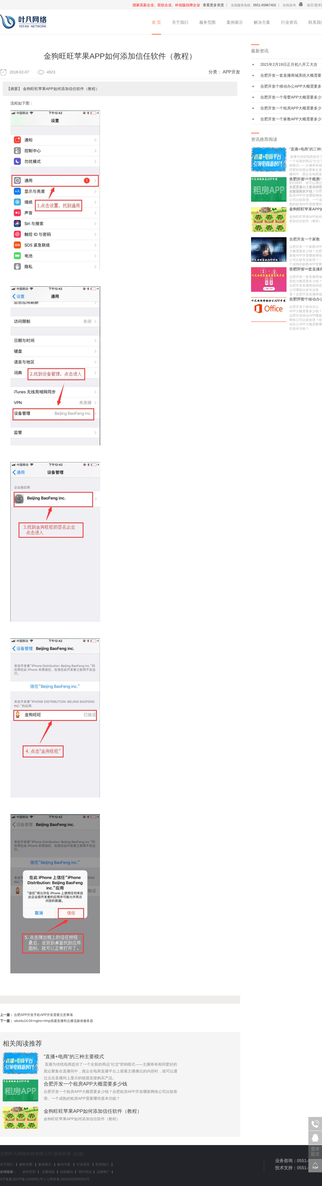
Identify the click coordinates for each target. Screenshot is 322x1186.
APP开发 (231, 72)
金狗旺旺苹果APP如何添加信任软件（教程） (93, 1111)
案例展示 (234, 22)
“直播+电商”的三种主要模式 (74, 1056)
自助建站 (66, 1172)
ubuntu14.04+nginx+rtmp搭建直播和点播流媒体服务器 (53, 1021)
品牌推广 (103, 1172)
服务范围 (207, 22)
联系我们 (102, 1164)
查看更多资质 (213, 5)
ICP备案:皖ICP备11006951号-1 (23, 1179)
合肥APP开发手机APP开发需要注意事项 (43, 1015)
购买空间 (29, 1172)
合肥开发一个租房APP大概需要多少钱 (85, 1084)
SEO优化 (85, 1172)
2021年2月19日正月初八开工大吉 (288, 64)
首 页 (156, 22)
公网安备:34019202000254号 (68, 1179)
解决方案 (262, 22)
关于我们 (180, 22)
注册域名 (48, 1172)
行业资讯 (289, 22)
